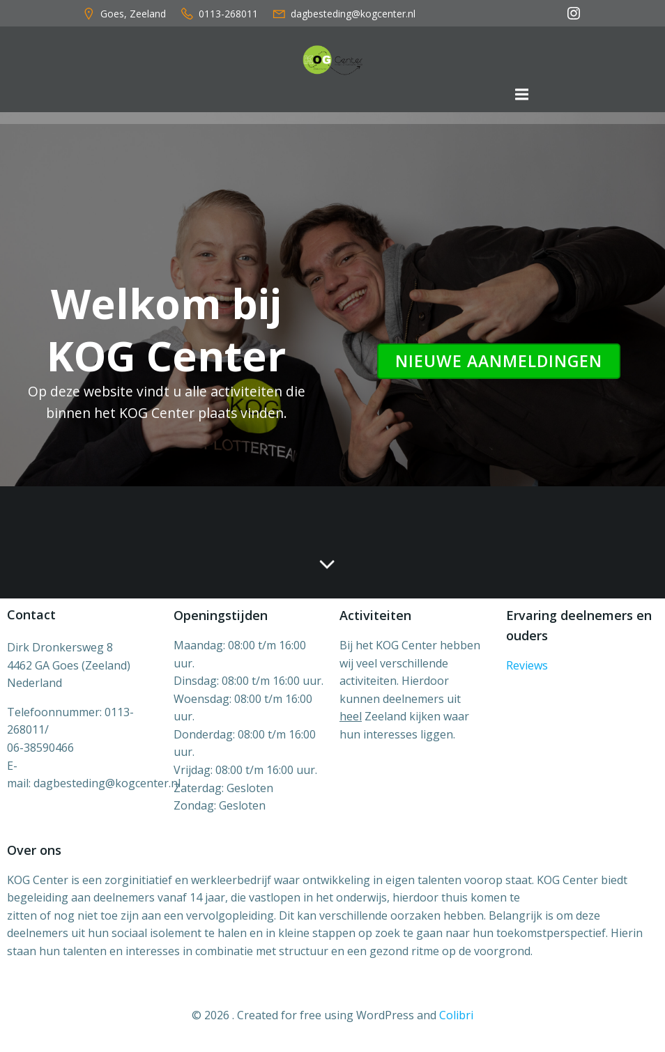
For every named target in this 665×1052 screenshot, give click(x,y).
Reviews (527, 665)
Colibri (456, 1015)
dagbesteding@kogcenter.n (105, 783)
